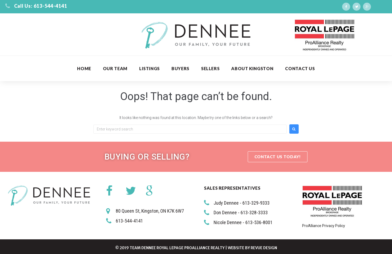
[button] (277, 156)
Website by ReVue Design (252, 247)
